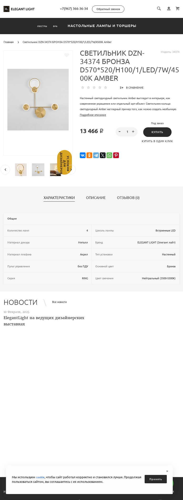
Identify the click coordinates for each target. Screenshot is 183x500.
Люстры (36, 26)
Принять (155, 479)
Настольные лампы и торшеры (116, 26)
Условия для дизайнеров (4, 175)
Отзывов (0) (128, 198)
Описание (96, 198)
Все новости (59, 302)
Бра (63, 26)
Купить (157, 132)
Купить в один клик (157, 141)
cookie (40, 477)
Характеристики (59, 198)
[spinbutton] (126, 131)
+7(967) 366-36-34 (94, 9)
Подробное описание (93, 114)
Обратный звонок (128, 9)
